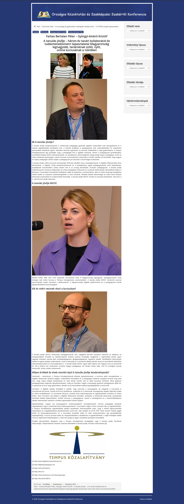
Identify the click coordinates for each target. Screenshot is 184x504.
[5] (40, 423)
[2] (55, 165)
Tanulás (35, 32)
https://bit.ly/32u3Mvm (42, 478)
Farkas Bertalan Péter (76, 32)
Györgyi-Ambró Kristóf (58, 32)
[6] (106, 423)
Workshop (44, 32)
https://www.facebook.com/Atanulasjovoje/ (49, 475)
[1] (116, 163)
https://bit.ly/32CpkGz (42, 468)
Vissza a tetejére (146, 499)
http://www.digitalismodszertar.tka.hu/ (48, 461)
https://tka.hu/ (39, 472)
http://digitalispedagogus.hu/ (44, 465)
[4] (92, 421)
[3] (42, 415)
